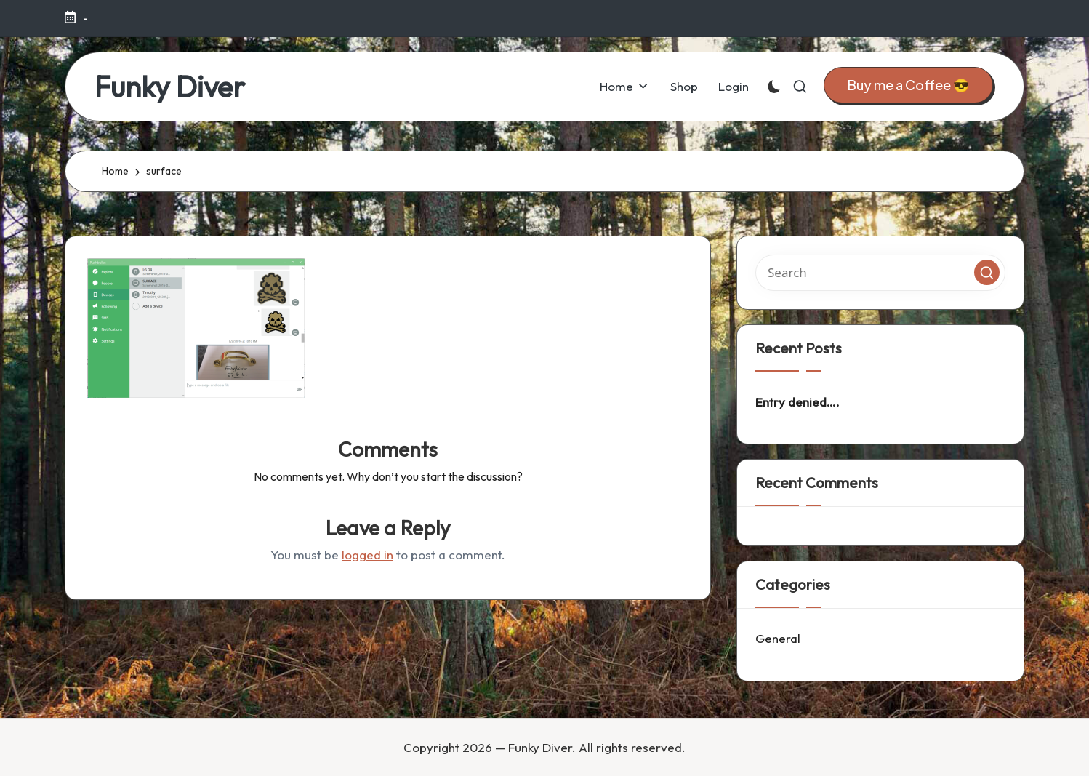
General (777, 638)
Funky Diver (170, 87)
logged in (367, 554)
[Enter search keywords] (880, 273)
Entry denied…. (797, 401)
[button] (908, 85)
